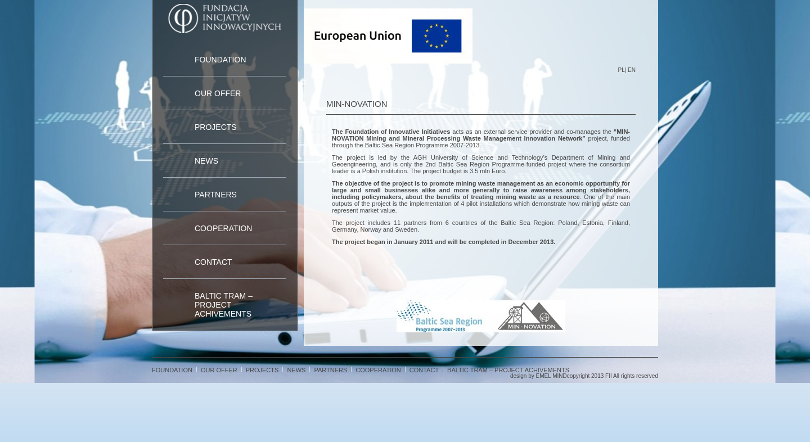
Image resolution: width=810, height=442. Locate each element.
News (206, 160)
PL (621, 70)
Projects (216, 127)
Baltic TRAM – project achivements (224, 304)
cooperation (223, 228)
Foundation (220, 59)
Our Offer (218, 93)
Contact (213, 262)
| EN (630, 70)
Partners (216, 194)
